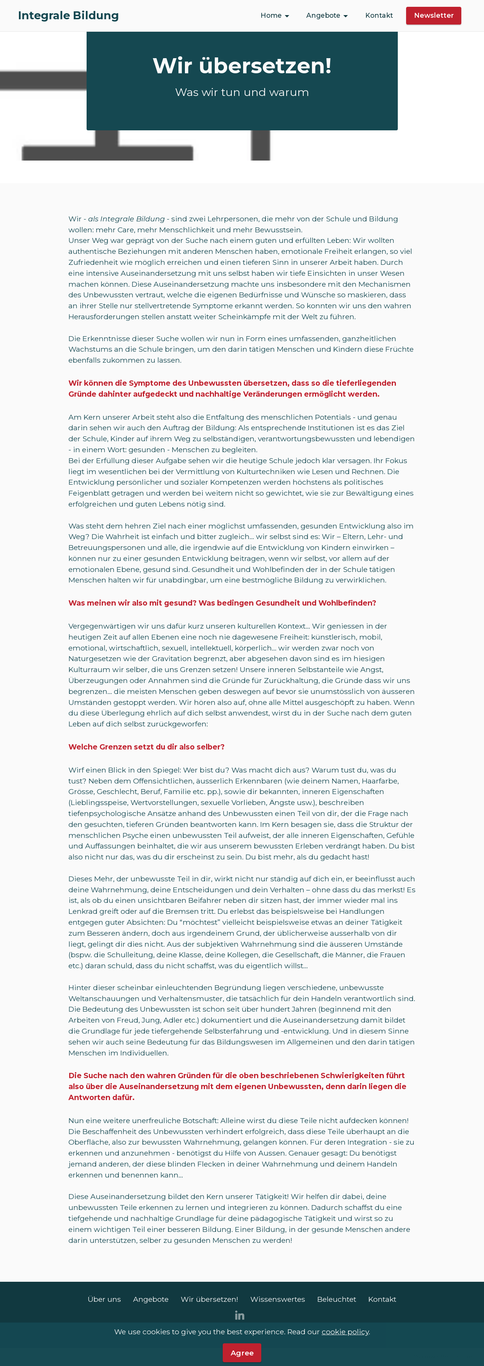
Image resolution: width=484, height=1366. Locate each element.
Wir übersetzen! (209, 1299)
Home (271, 15)
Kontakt (379, 15)
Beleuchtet (336, 1299)
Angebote (323, 15)
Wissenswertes (277, 1299)
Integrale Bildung (68, 15)
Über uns (104, 1299)
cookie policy (345, 1356)
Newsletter (434, 15)
